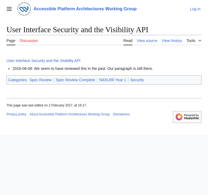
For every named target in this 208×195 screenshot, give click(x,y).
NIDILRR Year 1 (112, 80)
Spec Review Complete (75, 80)
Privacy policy (16, 114)
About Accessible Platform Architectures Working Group (70, 114)
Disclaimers (121, 114)
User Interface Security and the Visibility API (43, 60)
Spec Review (41, 80)
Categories (17, 80)
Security (137, 80)
